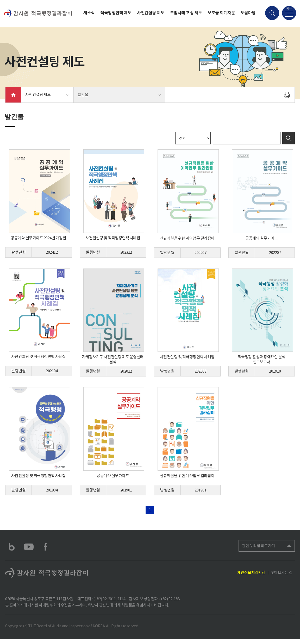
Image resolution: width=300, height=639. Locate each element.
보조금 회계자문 (221, 13)
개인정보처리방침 (251, 572)
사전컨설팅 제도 (150, 13)
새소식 (89, 13)
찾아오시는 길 (281, 572)
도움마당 (248, 13)
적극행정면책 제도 (116, 13)
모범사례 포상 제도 (186, 13)
